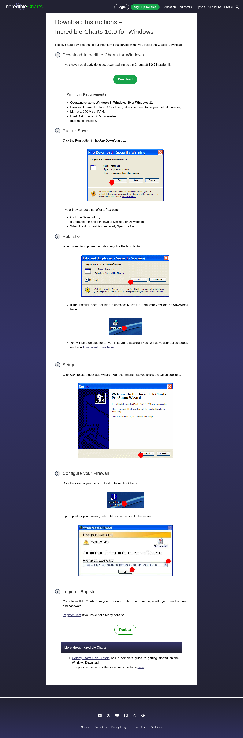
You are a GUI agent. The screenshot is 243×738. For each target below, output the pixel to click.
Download (125, 79)
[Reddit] (143, 716)
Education (169, 7)
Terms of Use (138, 727)
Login (122, 7)
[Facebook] (126, 716)
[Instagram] (134, 716)
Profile (228, 7)
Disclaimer (156, 727)
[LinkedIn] (100, 716)
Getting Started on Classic (91, 658)
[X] (109, 716)
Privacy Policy (119, 727)
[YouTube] (117, 716)
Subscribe (214, 7)
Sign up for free (145, 7)
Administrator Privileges (98, 347)
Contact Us (101, 727)
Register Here (72, 615)
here (141, 667)
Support (200, 7)
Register (125, 629)
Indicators (185, 7)
